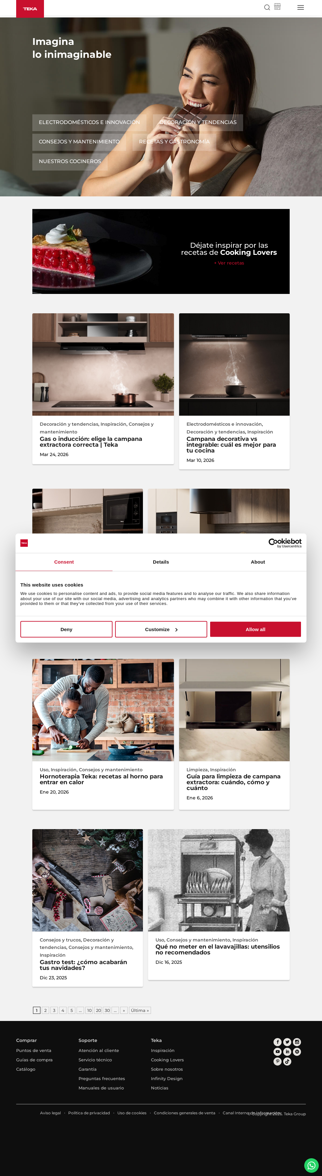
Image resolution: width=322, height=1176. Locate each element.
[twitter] (287, 1042)
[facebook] (278, 1042)
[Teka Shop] (277, 7)
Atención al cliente (99, 1050)
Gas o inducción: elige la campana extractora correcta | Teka (91, 441)
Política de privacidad (89, 1112)
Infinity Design (167, 1078)
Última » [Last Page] (140, 1010)
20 (98, 1010)
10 (89, 1010)
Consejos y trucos (60, 940)
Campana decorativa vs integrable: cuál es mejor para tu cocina (231, 444)
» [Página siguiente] (124, 1010)
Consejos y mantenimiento (79, 142)
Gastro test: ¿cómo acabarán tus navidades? (83, 965)
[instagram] (297, 1042)
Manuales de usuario (101, 1087)
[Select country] (288, 7)
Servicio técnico (95, 1059)
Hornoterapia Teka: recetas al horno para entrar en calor (101, 779)
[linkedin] (287, 1052)
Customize (161, 629)
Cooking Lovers (167, 1059)
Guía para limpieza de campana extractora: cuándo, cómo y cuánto (234, 782)
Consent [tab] (64, 561)
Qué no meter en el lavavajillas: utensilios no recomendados (218, 949)
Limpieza (197, 770)
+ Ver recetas (229, 263)
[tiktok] (287, 1061)
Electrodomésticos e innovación (89, 122)
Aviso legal (50, 1112)
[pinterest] (278, 1061)
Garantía (88, 1069)
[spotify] (297, 1052)
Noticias (159, 1087)
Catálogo (25, 1069)
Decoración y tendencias (198, 122)
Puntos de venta (33, 1050)
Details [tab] (161, 561)
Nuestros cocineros (70, 161)
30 (107, 1010)
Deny (66, 629)
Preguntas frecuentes (102, 1078)
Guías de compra (34, 1059)
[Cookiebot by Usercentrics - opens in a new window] (273, 543)
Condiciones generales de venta (184, 1112)
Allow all (255, 629)
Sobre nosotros (167, 1069)
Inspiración (113, 424)
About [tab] (258, 561)
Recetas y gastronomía (174, 142)
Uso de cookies (131, 1112)
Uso (44, 770)
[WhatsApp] (311, 1165)
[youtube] (278, 1052)
